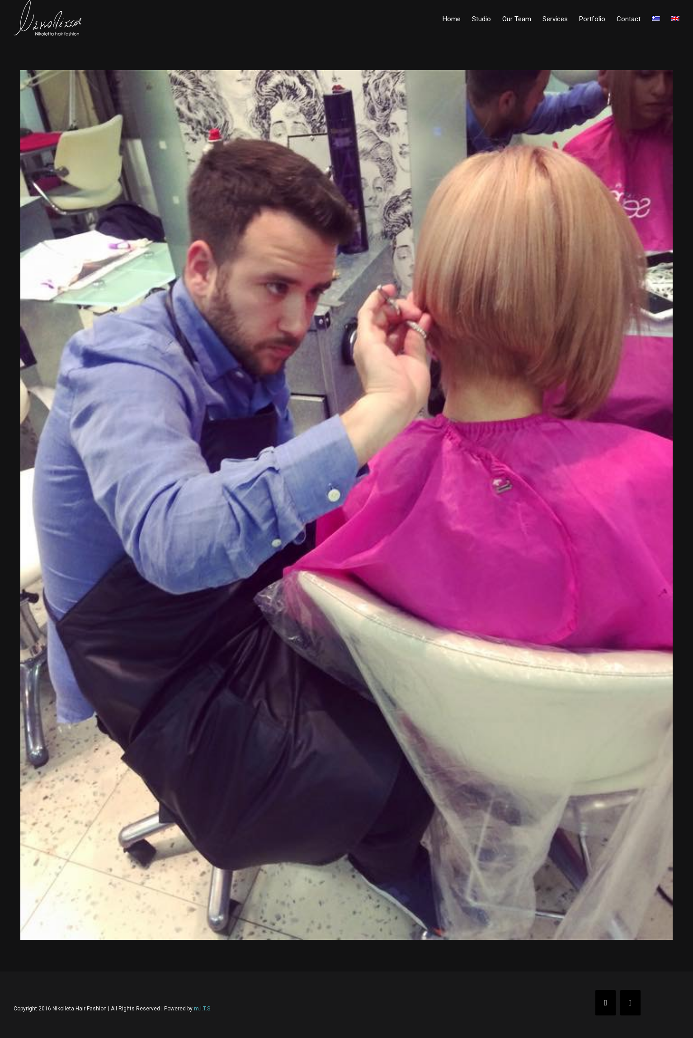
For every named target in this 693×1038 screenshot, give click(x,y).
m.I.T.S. (203, 1008)
